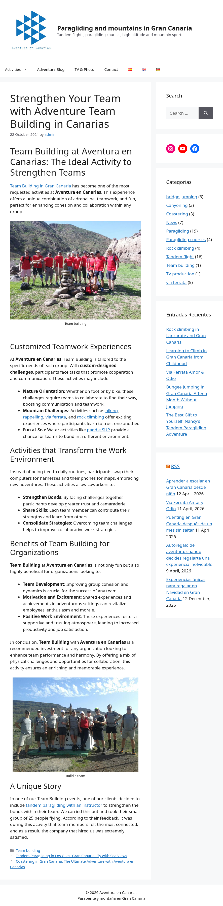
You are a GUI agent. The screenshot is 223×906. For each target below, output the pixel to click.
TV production (180, 274)
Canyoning (177, 205)
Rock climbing (180, 248)
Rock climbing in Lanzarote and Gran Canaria (186, 335)
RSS (175, 466)
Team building (28, 850)
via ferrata (56, 417)
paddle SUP (98, 430)
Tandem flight (180, 257)
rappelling (33, 417)
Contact (111, 69)
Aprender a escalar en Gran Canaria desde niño (188, 487)
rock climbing (90, 417)
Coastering (177, 214)
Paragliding (177, 231)
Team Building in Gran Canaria (40, 186)
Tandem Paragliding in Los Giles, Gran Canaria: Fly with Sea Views (71, 855)
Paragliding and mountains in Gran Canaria (124, 28)
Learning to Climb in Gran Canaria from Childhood (186, 357)
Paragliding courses (186, 239)
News (171, 222)
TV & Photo (84, 69)
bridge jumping (181, 197)
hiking (111, 410)
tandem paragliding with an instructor (64, 805)
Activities (18, 69)
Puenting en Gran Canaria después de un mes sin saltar (189, 523)
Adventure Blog (51, 69)
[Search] (206, 113)
